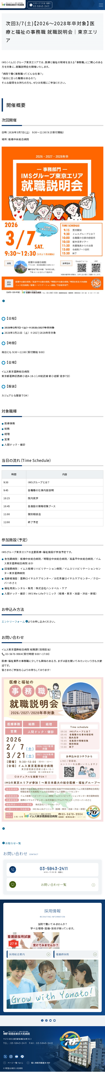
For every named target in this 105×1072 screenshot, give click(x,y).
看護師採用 (62, 954)
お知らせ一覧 (13, 843)
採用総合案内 (17, 954)
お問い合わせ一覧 (54, 884)
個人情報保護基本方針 (41, 1063)
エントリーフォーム (13, 621)
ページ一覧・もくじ (15, 1063)
